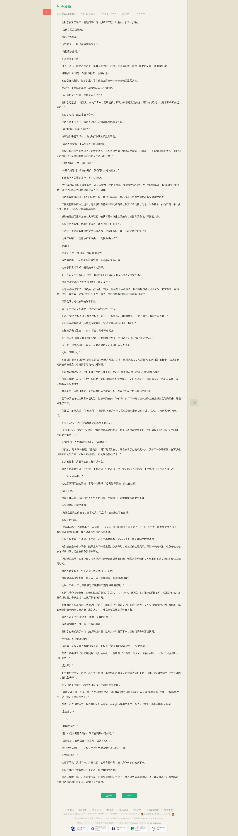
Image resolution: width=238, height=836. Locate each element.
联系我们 (83, 810)
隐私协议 (123, 810)
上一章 (109, 795)
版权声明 (137, 810)
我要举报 (96, 810)
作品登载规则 (152, 810)
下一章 (129, 795)
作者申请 (168, 810)
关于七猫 (69, 810)
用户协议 (110, 810)
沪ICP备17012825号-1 (130, 814)
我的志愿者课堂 (68, 14)
